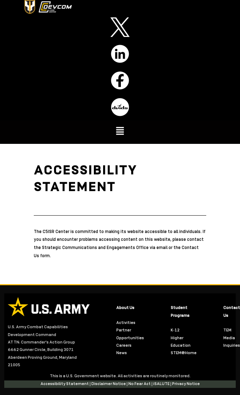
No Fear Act (139, 384)
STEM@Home (184, 353)
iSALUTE (161, 384)
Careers (124, 345)
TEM (227, 330)
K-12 (175, 330)
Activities (125, 323)
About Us (125, 308)
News (121, 353)
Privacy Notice (186, 384)
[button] (120, 132)
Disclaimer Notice (109, 384)
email (162, 247)
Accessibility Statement (65, 384)
